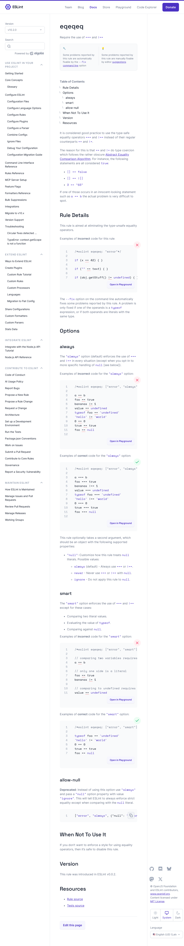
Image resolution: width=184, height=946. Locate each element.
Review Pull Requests (17, 506)
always (70, 97)
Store (106, 7)
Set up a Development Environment (18, 423)
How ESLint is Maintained (19, 489)
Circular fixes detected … (22, 233)
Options (68, 92)
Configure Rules (16, 114)
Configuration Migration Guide (24, 154)
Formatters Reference (17, 193)
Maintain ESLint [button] (24, 482)
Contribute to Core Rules (19, 458)
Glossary (12, 86)
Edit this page (72, 925)
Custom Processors (18, 287)
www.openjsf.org (160, 893)
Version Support (14, 219)
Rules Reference (14, 173)
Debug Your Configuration (22, 147)
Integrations (12, 206)
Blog (81, 7)
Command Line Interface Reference (19, 164)
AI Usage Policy (14, 381)
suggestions (119, 61)
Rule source (75, 899)
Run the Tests (13, 431)
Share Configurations (17, 309)
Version (68, 118)
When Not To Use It (76, 113)
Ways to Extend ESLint (18, 261)
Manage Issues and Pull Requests (19, 497)
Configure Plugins (17, 121)
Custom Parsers (14, 322)
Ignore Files (14, 141)
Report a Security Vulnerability (23, 471)
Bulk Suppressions (16, 199)
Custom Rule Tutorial (19, 274)
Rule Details (71, 87)
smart (69, 103)
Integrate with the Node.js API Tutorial (22, 348)
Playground (123, 7)
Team (68, 7)
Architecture (12, 414)
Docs (93, 7)
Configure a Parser (18, 128)
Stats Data (11, 329)
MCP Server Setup (16, 179)
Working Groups (14, 519)
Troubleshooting (14, 226)
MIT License (157, 901)
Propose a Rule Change (19, 401)
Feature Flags (13, 186)
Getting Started (14, 73)
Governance (12, 465)
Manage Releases (15, 513)
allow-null (72, 108)
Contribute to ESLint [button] (24, 368)
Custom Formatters (16, 315)
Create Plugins (13, 267)
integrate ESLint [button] (24, 340)
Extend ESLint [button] (24, 254)
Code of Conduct (15, 374)
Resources (70, 123)
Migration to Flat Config (21, 301)
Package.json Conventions (20, 438)
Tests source (75, 905)
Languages (13, 294)
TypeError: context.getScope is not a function (24, 241)
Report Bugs (12, 388)
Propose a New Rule (17, 394)
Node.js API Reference (18, 357)
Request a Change (16, 408)
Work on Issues (14, 445)
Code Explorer (147, 7)
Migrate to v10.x (14, 213)
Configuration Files (18, 101)
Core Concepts (14, 79)
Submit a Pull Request (18, 451)
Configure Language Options (24, 108)
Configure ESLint (15, 94)
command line (70, 65)
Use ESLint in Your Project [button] (24, 64)
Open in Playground (121, 284)
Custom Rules (15, 281)
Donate (171, 7)
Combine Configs (17, 134)
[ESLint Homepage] (14, 7)
